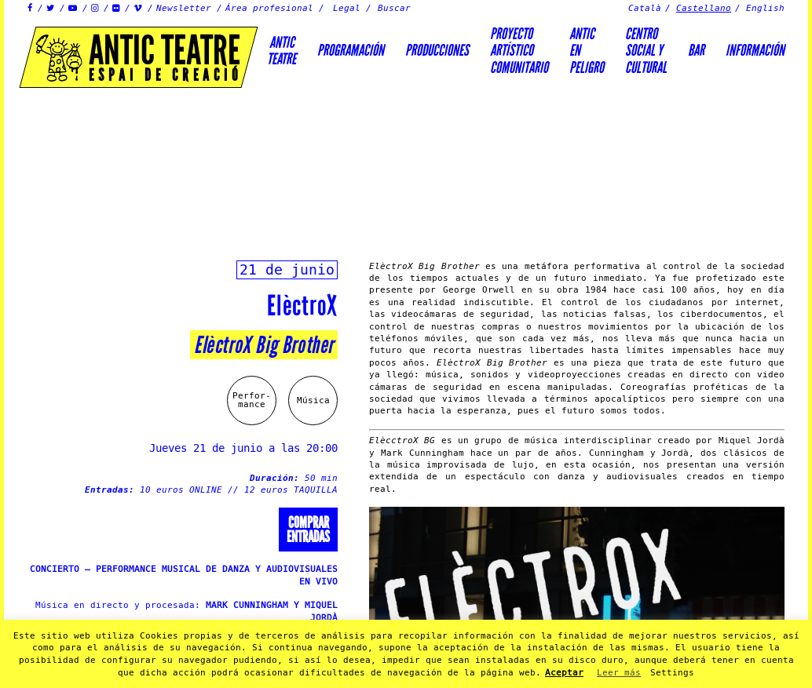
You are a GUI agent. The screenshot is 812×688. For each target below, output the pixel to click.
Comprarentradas (308, 529)
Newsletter (183, 8)
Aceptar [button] (564, 673)
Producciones (437, 50)
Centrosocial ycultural (646, 50)
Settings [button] (672, 673)
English (765, 8)
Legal (346, 8)
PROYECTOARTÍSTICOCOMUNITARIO (519, 50)
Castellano (703, 8)
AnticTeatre (281, 50)
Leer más (619, 673)
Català (644, 8)
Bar (696, 50)
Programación (350, 50)
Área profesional (269, 8)
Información (755, 50)
